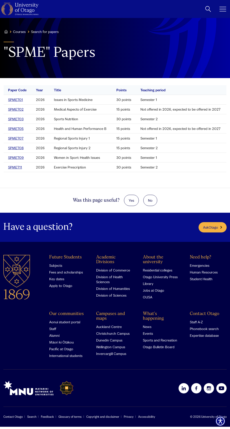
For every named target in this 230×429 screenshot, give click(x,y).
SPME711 (15, 167)
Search (31, 418)
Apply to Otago (60, 288)
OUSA (147, 299)
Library (148, 286)
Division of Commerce (113, 272)
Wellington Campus (110, 349)
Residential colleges (157, 272)
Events (148, 335)
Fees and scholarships (66, 274)
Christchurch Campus (113, 335)
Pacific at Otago (61, 351)
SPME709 (16, 157)
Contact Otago (204, 316)
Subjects (55, 267)
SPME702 (16, 109)
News (147, 329)
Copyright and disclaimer (102, 418)
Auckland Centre (109, 329)
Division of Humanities (113, 291)
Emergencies (199, 267)
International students (65, 358)
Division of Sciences (111, 297)
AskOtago (212, 229)
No (150, 201)
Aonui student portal (64, 324)
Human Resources (204, 274)
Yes (131, 201)
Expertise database (204, 337)
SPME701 (15, 99)
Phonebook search (204, 331)
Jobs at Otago (153, 292)
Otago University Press (160, 279)
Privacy (129, 418)
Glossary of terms (70, 418)
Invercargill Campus (111, 356)
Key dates (56, 281)
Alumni (54, 337)
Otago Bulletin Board (159, 349)
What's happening (153, 318)
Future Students (65, 259)
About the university (153, 262)
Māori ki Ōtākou (61, 344)
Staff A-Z (196, 324)
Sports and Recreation (160, 342)
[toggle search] (208, 9)
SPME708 (16, 148)
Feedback (47, 418)
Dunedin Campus (109, 342)
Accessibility (146, 418)
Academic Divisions (106, 262)
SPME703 (16, 119)
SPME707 (16, 138)
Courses (19, 31)
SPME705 (16, 128)
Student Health (201, 281)
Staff (52, 331)
